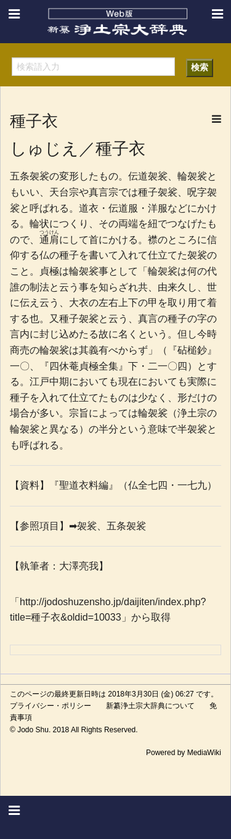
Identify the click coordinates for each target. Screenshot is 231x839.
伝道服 (123, 208)
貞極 (49, 271)
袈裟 (167, 192)
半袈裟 (192, 429)
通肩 (49, 239)
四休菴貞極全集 (83, 366)
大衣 (79, 302)
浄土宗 (192, 413)
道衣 (89, 208)
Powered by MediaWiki (183, 752)
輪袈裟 (192, 176)
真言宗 (103, 192)
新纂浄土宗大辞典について (150, 705)
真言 (148, 318)
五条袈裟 (29, 176)
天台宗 (64, 192)
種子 (148, 192)
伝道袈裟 (148, 176)
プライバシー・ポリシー (50, 705)
